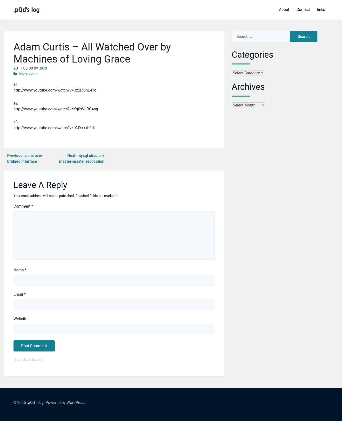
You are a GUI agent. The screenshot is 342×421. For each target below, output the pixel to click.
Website (20, 318)
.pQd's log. (36, 402)
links (321, 9)
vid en (33, 74)
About (284, 9)
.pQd (43, 68)
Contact (303, 9)
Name (20, 270)
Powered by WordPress (65, 402)
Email (19, 294)
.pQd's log (26, 9)
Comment (23, 206)
